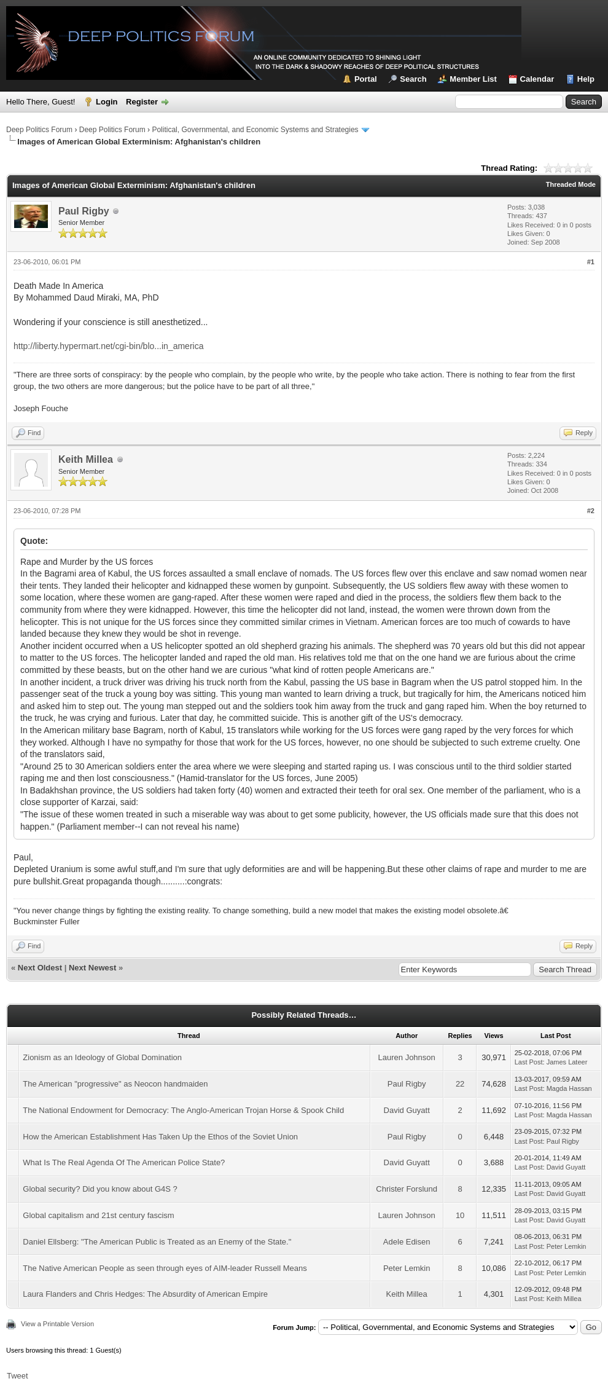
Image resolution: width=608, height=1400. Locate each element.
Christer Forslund (406, 1189)
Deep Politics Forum (39, 129)
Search (413, 79)
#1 (590, 261)
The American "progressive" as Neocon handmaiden (115, 1083)
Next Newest (92, 967)
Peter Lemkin (567, 1246)
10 (460, 1215)
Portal (365, 79)
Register (142, 101)
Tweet (17, 1375)
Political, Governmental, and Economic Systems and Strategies (255, 129)
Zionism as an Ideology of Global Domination (102, 1057)
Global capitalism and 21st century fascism (98, 1215)
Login (106, 101)
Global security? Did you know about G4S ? (100, 1189)
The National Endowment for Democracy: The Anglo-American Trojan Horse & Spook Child (183, 1110)
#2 (590, 510)
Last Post (529, 1062)
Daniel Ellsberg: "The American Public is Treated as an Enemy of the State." (157, 1241)
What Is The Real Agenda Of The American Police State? (124, 1162)
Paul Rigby (83, 211)
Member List (473, 79)
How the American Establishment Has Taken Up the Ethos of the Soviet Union (160, 1136)
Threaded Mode (571, 184)
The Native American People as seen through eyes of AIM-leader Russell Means (164, 1268)
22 (460, 1083)
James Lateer (567, 1062)
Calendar (537, 79)
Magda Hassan (569, 1088)
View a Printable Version (57, 1323)
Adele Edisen (407, 1241)
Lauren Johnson (406, 1057)
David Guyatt (407, 1110)
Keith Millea (85, 459)
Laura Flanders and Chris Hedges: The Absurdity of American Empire (145, 1294)
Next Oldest (40, 967)
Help (585, 79)
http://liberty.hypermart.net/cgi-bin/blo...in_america (108, 346)
